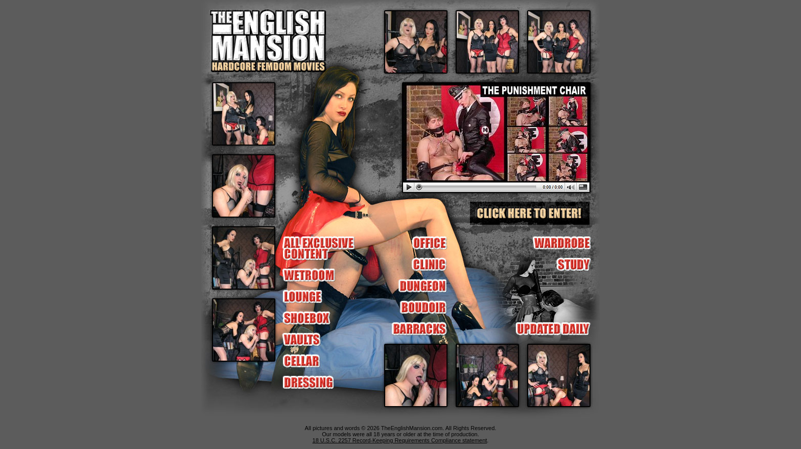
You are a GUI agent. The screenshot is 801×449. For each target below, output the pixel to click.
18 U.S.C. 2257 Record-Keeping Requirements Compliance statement (400, 440)
